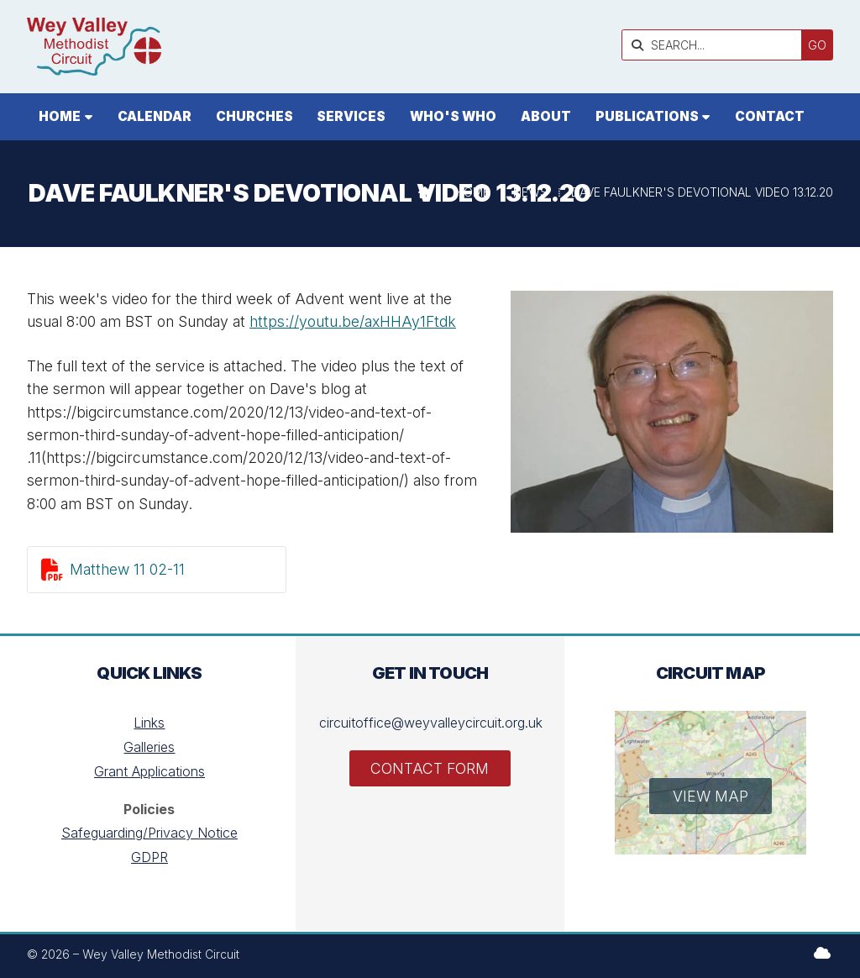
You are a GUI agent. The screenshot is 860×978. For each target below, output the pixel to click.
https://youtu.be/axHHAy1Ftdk (352, 321)
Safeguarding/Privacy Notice (149, 832)
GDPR (149, 857)
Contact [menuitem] (770, 116)
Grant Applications (149, 771)
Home (472, 192)
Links (149, 722)
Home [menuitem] (60, 116)
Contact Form (429, 768)
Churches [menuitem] (254, 116)
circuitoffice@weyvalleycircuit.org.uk (431, 722)
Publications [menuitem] (647, 116)
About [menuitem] (546, 116)
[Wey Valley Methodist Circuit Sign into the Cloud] (822, 952)
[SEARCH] (716, 45)
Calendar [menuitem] (154, 116)
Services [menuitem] (351, 116)
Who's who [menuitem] (453, 116)
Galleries (149, 747)
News (530, 192)
